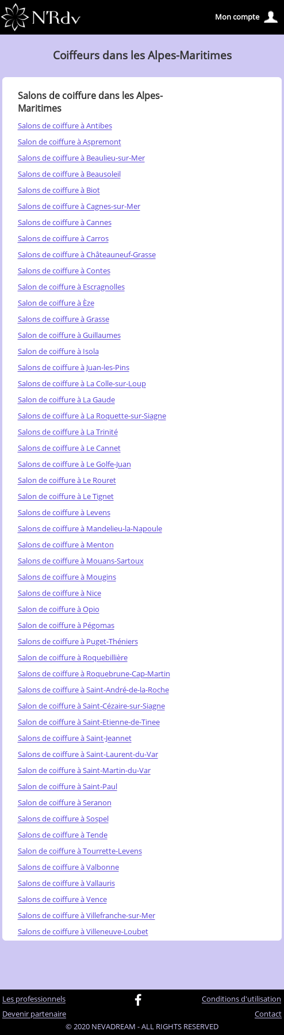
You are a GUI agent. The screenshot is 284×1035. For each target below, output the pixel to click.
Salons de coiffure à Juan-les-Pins (73, 368)
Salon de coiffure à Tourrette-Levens (80, 851)
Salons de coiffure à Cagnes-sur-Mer (79, 206)
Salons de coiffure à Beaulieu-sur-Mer (81, 158)
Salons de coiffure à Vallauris (66, 883)
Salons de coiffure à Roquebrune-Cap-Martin (94, 674)
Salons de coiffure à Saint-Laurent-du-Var (88, 754)
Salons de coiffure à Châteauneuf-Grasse (87, 255)
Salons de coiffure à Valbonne (68, 867)
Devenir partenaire (34, 1014)
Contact (268, 1014)
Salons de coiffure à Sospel (63, 819)
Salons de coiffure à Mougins (67, 577)
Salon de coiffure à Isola (58, 352)
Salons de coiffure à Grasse (63, 319)
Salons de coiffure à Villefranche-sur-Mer (86, 916)
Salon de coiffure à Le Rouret (67, 480)
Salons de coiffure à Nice (59, 593)
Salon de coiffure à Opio (58, 609)
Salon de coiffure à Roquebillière (73, 658)
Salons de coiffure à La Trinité (68, 432)
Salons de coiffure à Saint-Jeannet (75, 738)
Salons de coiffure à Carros (63, 239)
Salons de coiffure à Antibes (65, 126)
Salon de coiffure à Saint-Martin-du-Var (84, 771)
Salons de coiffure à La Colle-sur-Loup (82, 384)
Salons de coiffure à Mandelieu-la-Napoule (90, 529)
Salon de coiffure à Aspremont (69, 142)
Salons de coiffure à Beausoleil (69, 174)
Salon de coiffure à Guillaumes (69, 335)
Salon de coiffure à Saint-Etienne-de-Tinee (89, 722)
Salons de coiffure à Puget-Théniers (78, 642)
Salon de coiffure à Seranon (65, 803)
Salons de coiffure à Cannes (65, 223)
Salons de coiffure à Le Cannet (69, 448)
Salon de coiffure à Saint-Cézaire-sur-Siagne (91, 706)
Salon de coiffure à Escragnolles (71, 287)
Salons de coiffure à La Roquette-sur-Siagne (92, 416)
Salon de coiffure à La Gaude (66, 400)
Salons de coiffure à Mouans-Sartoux (81, 561)
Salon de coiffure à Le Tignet (66, 497)
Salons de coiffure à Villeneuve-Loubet (83, 932)
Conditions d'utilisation (241, 999)
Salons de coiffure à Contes (64, 271)
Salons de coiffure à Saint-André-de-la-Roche (93, 690)
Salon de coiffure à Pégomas (66, 626)
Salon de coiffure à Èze (56, 303)
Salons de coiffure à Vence (62, 900)
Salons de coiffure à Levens (64, 513)
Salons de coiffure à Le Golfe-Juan (74, 464)
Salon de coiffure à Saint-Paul (67, 787)
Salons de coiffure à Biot (59, 190)
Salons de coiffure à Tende (63, 835)
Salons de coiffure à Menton (66, 545)
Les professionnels (34, 999)
